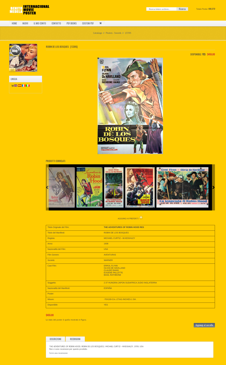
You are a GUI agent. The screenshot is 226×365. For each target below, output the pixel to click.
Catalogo (97, 32)
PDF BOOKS (72, 23)
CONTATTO (56, 23)
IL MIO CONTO (40, 23)
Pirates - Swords (113, 32)
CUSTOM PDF (88, 23)
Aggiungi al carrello (204, 325)
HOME (14, 23)
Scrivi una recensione (58, 353)
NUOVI (25, 23)
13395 (128, 32)
